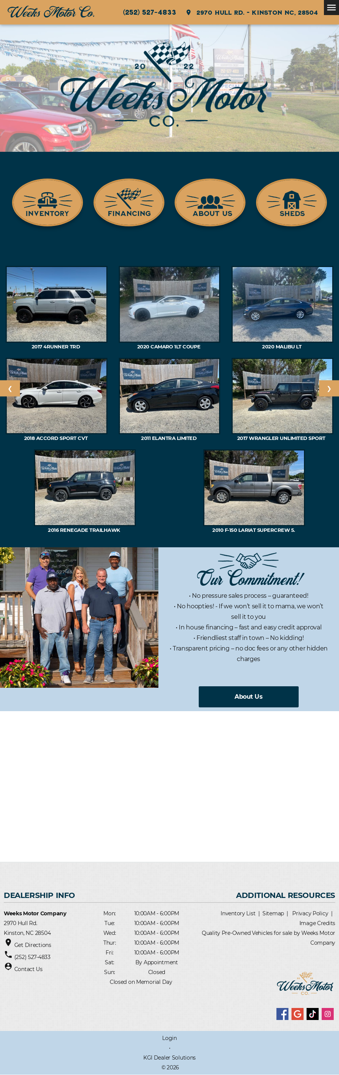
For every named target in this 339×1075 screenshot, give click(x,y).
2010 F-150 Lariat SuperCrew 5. (254, 530)
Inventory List (238, 913)
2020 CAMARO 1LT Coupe (169, 347)
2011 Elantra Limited (169, 438)
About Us (248, 696)
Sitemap (273, 913)
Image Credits (317, 923)
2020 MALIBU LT (282, 347)
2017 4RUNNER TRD (56, 347)
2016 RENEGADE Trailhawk (84, 530)
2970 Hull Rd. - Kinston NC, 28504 (251, 12)
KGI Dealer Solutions (169, 1057)
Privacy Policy (310, 913)
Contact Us (28, 969)
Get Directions (32, 945)
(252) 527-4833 (149, 12)
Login (169, 1038)
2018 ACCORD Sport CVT (56, 438)
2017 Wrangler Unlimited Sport (282, 438)
